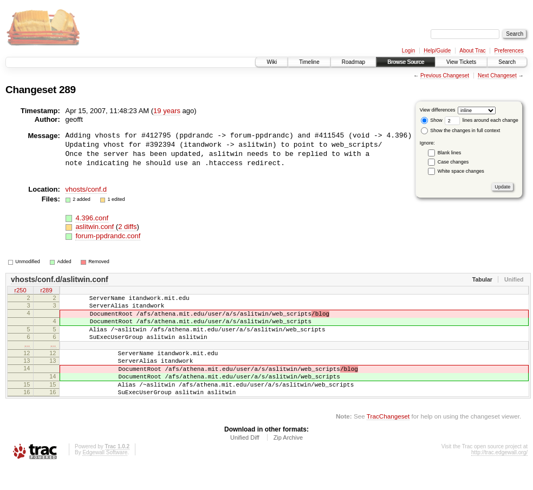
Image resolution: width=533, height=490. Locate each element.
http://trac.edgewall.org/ (499, 475)
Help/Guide (437, 51)
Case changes (453, 162)
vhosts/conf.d (86, 189)
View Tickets (461, 62)
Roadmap (353, 62)
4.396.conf (91, 218)
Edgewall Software (104, 475)
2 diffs (127, 227)
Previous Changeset (444, 76)
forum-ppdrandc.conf (107, 236)
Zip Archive (288, 460)
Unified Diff (244, 460)
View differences (438, 110)
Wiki (271, 62)
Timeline (309, 62)
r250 (20, 291)
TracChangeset (388, 438)
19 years (166, 111)
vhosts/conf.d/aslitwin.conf (59, 279)
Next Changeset (497, 76)
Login (408, 51)
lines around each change (481, 120)
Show (432, 120)
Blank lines (449, 152)
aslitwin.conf (95, 227)
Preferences (509, 51)
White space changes (461, 171)
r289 (46, 291)
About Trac (472, 51)
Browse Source (405, 62)
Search (507, 62)
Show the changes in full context (460, 130)
